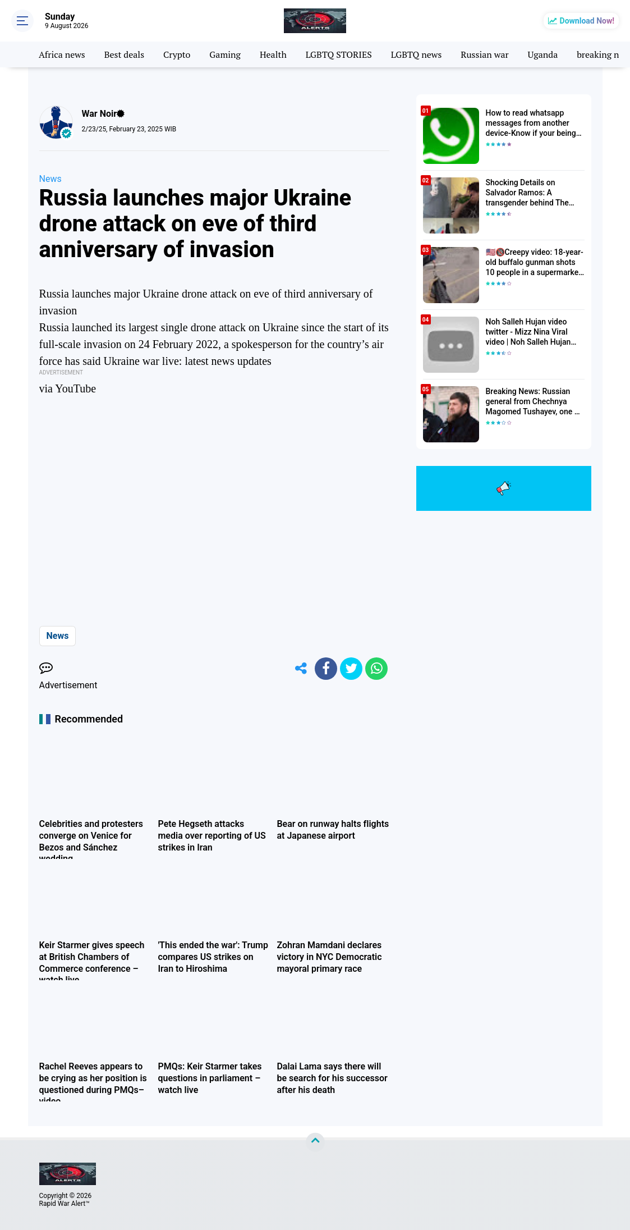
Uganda (543, 54)
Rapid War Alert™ (64, 1204)
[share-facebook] (326, 668)
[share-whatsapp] (376, 668)
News (50, 178)
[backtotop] (315, 1142)
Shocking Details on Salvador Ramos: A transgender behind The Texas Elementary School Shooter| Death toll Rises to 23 (533, 193)
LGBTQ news (416, 54)
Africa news (62, 54)
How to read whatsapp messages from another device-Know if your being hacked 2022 (531, 123)
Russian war (484, 54)
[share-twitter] (351, 668)
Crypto (176, 54)
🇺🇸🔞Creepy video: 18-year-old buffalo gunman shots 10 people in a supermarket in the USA (534, 263)
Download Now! (587, 20)
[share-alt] (300, 668)
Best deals (124, 54)
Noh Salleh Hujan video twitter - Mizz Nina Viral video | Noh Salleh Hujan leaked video (528, 332)
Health (273, 54)
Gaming (225, 54)
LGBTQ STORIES (339, 54)
